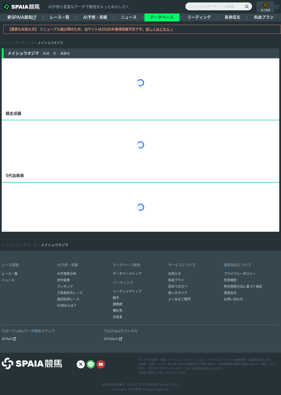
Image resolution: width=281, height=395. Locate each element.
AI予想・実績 (95, 17)
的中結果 (63, 280)
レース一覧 (59, 17)
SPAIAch (113, 339)
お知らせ (174, 273)
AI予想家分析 (66, 273)
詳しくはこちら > (159, 29)
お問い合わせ (233, 299)
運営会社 (230, 292)
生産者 (117, 316)
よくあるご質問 (179, 299)
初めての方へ (177, 286)
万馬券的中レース (70, 292)
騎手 (116, 297)
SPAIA (9, 339)
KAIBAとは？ (67, 305)
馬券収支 (232, 17)
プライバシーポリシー (240, 273)
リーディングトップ (127, 291)
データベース (162, 17)
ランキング (65, 286)
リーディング (199, 17)
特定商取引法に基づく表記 (243, 286)
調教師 (117, 304)
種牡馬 (117, 310)
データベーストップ (127, 273)
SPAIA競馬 (134, 389)
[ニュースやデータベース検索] (218, 6)
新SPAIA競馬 (21, 17)
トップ (6, 42)
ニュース (129, 17)
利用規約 (230, 280)
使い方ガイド (177, 292)
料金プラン (176, 280)
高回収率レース (68, 299)
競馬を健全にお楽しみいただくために (162, 372)
